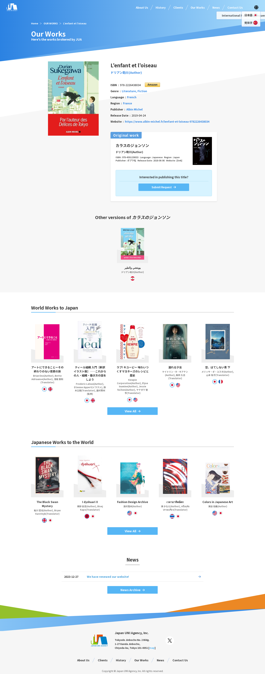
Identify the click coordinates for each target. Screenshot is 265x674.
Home (34, 23)
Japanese (157, 157)
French (131, 97)
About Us (142, 7)
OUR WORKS (51, 23)
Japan (176, 157)
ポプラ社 (131, 160)
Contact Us (235, 7)
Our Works (198, 7)
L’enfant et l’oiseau (74, 23)
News (216, 7)
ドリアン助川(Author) (126, 72)
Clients (178, 7)
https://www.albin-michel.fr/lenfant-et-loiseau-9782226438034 (167, 121)
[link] (179, 160)
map (152, 647)
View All (130, 411)
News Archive (130, 590)
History (161, 7)
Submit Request (162, 187)
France (127, 103)
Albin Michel (134, 109)
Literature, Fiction (134, 91)
